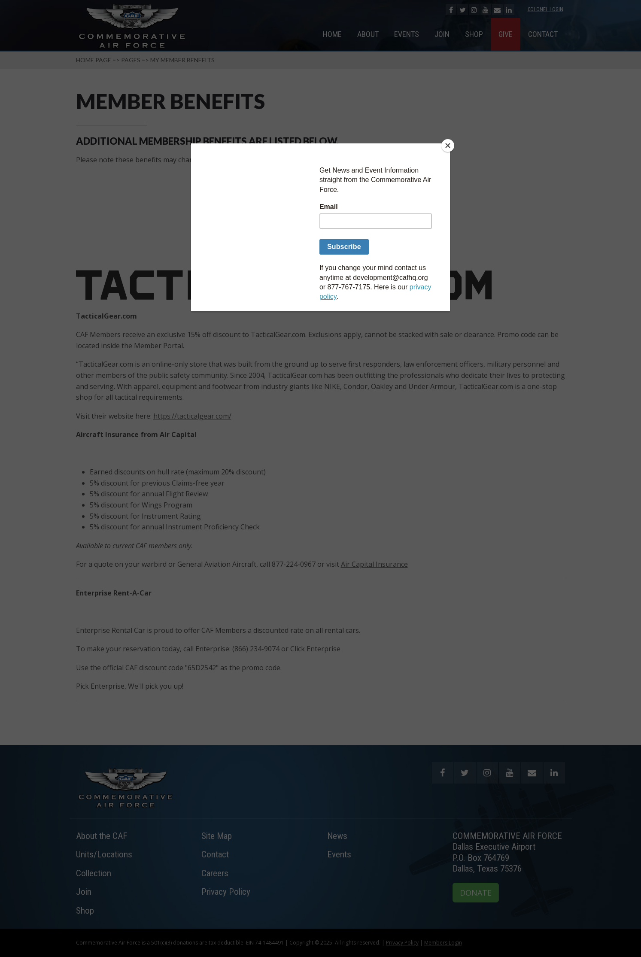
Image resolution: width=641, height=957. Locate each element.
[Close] (447, 145)
